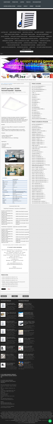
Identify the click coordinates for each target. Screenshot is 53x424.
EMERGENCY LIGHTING (7, 40)
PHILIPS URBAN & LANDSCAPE (27, 363)
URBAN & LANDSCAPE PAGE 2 (38, 196)
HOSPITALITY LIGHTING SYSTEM (40, 413)
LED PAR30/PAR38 (35, 107)
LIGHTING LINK (4, 32)
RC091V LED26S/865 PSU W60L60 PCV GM (9, 280)
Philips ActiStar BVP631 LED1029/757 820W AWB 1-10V (11, 304)
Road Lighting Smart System (37, 170)
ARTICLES (19, 6)
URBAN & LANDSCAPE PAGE (37, 193)
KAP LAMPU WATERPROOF (43, 34)
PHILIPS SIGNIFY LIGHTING (33, 421)
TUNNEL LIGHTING (43, 42)
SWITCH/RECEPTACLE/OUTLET (38, 188)
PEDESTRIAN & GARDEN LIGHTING (37, 36)
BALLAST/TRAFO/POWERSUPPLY (38, 89)
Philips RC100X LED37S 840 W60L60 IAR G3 (10, 286)
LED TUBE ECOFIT (35, 112)
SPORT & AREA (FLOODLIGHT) (38, 177)
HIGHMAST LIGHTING (13, 413)
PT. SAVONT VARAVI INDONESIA (29, 422)
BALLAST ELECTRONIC (36, 87)
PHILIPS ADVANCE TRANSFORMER (38, 118)
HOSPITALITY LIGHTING (45, 40)
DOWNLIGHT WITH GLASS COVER (38, 130)
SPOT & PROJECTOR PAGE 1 (37, 185)
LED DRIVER (34, 104)
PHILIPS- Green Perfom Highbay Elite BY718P (28, 347)
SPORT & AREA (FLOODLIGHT (37, 175)
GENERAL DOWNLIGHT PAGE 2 (38, 135)
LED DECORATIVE (50, 415)
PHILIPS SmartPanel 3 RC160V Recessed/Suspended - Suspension (11, 89)
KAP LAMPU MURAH (31, 415)
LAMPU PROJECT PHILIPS (15, 32)
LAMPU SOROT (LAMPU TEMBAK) (11, 34)
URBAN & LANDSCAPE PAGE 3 (38, 198)
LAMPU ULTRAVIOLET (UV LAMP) (22, 40)
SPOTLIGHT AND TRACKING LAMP (25, 414)
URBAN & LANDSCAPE (36, 191)
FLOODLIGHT (26, 413)
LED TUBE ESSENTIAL (36, 113)
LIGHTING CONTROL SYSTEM (9, 6)
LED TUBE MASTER (35, 115)
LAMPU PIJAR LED (35, 94)
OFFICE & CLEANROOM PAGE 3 (38, 160)
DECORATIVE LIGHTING (22, 47)
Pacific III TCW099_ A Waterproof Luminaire (10, 355)
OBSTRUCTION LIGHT (36, 155)
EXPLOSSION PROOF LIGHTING (28, 45)
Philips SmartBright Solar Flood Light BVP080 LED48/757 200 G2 (10, 347)
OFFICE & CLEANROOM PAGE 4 (38, 161)
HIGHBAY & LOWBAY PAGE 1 (37, 140)
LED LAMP (34, 105)
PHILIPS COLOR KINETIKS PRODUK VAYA (29, 331)
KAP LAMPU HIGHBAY (39, 32)
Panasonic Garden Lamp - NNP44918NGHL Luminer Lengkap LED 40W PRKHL (28, 313)
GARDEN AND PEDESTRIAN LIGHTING (14, 415)
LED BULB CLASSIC (36, 99)
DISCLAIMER (38, 6)
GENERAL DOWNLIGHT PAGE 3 (38, 137)
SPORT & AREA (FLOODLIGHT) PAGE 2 (39, 180)
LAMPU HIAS (32, 47)
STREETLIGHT (49, 32)
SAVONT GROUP (7, 2)
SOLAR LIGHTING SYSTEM (13, 45)
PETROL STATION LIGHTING (43, 416)
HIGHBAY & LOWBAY (36, 139)
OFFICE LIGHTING (5, 36)
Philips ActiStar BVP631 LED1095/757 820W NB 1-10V (11, 330)
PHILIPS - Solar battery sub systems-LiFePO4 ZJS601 (29, 355)
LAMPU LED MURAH (26, 49)
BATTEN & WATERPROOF (37, 91)
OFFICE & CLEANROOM (8, 83)
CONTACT (25, 6)
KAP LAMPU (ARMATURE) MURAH (44, 47)
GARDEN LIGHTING (41, 45)
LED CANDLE (34, 100)
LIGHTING (22, 2)
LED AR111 (34, 96)
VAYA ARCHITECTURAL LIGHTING (38, 201)
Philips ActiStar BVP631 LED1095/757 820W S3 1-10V (11, 322)
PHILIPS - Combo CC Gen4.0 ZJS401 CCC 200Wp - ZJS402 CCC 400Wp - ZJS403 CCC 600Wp (29, 323)
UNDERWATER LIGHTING (37, 190)
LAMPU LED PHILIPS (43, 38)
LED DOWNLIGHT (35, 102)
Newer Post (4, 296)
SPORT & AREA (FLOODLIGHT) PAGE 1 (39, 178)
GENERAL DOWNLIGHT (36, 134)
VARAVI (23, 421)
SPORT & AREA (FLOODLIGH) (37, 173)
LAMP (33, 92)
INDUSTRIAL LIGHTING (28, 32)
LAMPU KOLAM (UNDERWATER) (8, 47)
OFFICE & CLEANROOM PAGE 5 (38, 163)
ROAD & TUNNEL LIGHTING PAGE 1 (39, 169)
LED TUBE (34, 110)
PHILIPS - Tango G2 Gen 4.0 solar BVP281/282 (29, 339)
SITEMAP (31, 6)
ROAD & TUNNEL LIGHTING (37, 167)
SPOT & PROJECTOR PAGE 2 (37, 186)
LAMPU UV (37, 415)
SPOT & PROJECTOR (36, 183)
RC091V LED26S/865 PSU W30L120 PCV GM (10, 278)
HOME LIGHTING (34, 40)
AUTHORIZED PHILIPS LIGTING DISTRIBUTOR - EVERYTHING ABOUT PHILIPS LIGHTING (26, 420)
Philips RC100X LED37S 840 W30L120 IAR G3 (10, 284)
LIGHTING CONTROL (36, 117)
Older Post (26, 296)
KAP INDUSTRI (6, 414)
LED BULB (34, 97)
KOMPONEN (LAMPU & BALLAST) (12, 38)
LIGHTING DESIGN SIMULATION (33, 419)
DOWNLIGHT (49, 36)
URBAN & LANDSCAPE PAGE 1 (38, 194)
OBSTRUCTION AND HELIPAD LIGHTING (7, 416)
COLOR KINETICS (35, 126)
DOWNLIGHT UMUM (36, 129)
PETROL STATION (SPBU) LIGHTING (14, 42)
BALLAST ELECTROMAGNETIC (38, 86)
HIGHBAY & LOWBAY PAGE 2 (37, 142)
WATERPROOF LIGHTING (14, 414)
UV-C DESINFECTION (36, 199)
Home (2, 83)
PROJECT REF (15, 2)
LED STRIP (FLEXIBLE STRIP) (37, 108)
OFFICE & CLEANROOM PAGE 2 (38, 158)
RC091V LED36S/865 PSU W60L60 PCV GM (9, 277)
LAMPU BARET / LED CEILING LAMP (39, 147)
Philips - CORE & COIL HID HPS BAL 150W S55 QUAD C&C (11, 313)
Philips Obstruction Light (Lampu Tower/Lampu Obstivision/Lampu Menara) (41, 165)
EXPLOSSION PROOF (37, 2)
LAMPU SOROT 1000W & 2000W (28, 34)
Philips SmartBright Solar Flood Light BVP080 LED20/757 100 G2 (10, 364)
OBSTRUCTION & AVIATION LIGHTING (29, 38)
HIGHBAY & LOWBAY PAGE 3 (37, 143)
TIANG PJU (28, 2)
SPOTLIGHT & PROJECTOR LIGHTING (19, 36)
